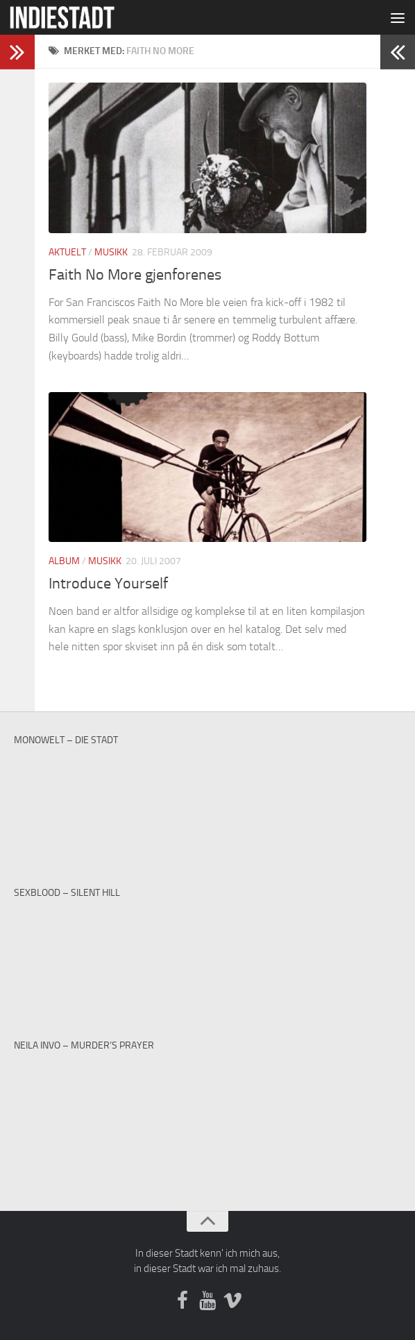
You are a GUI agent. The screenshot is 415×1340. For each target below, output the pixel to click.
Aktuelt (67, 252)
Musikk (111, 252)
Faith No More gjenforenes (135, 275)
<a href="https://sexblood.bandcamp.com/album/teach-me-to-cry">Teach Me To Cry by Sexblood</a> (207, 952)
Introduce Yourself (108, 584)
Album (64, 561)
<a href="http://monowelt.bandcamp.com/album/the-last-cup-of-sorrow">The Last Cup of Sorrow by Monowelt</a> (207, 800)
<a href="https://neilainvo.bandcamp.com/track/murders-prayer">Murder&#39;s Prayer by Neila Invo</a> (207, 1105)
